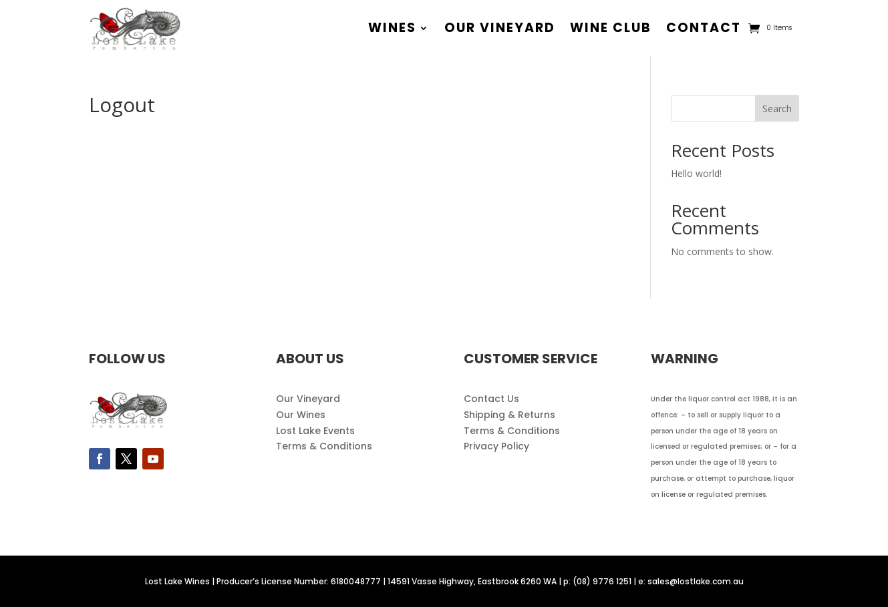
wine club (610, 28)
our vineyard (499, 28)
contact (703, 28)
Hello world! (696, 173)
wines (392, 28)
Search (777, 108)
